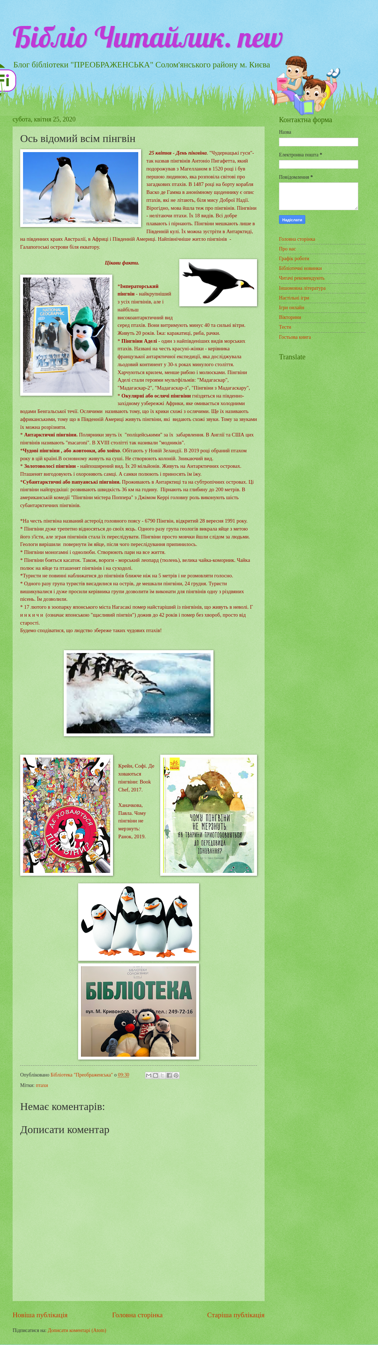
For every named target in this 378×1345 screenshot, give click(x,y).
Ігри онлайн (291, 307)
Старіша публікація (236, 1315)
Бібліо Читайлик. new (148, 37)
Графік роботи (294, 258)
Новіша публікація (40, 1315)
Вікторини (290, 317)
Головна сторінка (137, 1315)
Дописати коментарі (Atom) (77, 1330)
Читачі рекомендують (302, 278)
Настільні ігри (294, 298)
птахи (42, 1085)
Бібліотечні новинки (300, 268)
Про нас (287, 249)
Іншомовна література (302, 288)
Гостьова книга (295, 337)
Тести (285, 327)
